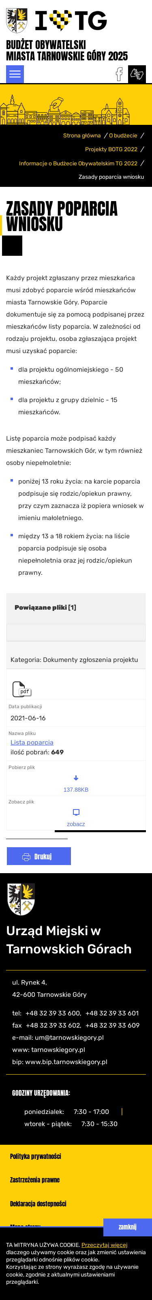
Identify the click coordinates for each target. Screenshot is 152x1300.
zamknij (128, 1227)
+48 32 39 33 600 (53, 1013)
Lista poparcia (32, 742)
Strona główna (82, 135)
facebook (119, 74)
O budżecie (123, 135)
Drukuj (42, 856)
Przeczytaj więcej (104, 1245)
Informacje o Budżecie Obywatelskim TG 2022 (78, 163)
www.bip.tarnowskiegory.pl (66, 1062)
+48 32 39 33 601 (112, 1013)
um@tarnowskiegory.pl (69, 1037)
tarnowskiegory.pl (58, 1050)
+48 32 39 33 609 (112, 1025)
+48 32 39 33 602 (53, 1025)
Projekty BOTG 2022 (111, 149)
